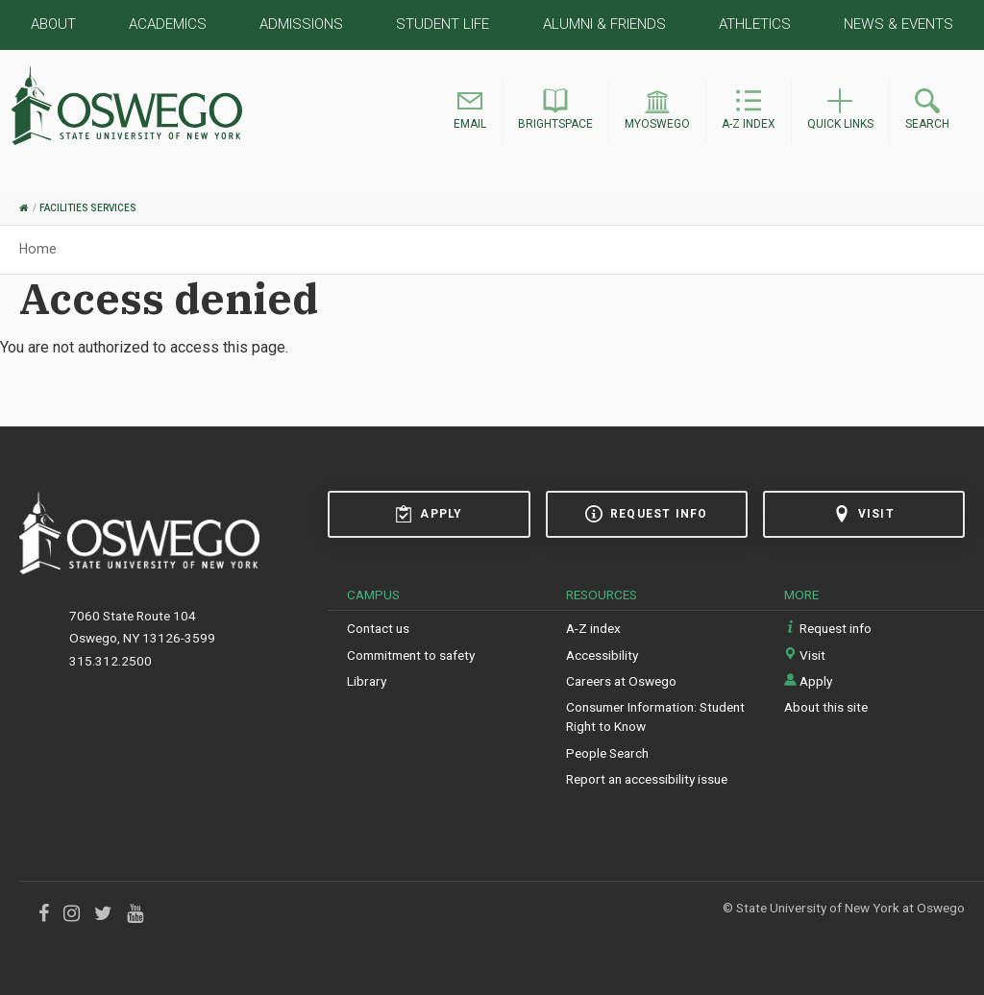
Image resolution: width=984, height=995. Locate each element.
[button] (470, 112)
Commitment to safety (411, 655)
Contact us (378, 628)
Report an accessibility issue (646, 779)
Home (38, 248)
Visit (864, 513)
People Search (607, 753)
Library (366, 681)
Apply (428, 513)
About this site (826, 707)
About (53, 24)
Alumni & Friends (604, 24)
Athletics (755, 24)
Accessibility (602, 655)
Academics (168, 24)
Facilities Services (87, 208)
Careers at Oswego (621, 681)
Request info (646, 513)
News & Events (898, 24)
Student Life (442, 24)
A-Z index (593, 628)
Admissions (301, 24)
